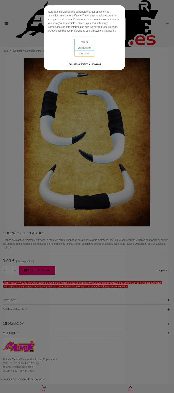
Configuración (84, 48)
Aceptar (84, 42)
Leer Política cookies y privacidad (84, 64)
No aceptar (84, 53)
